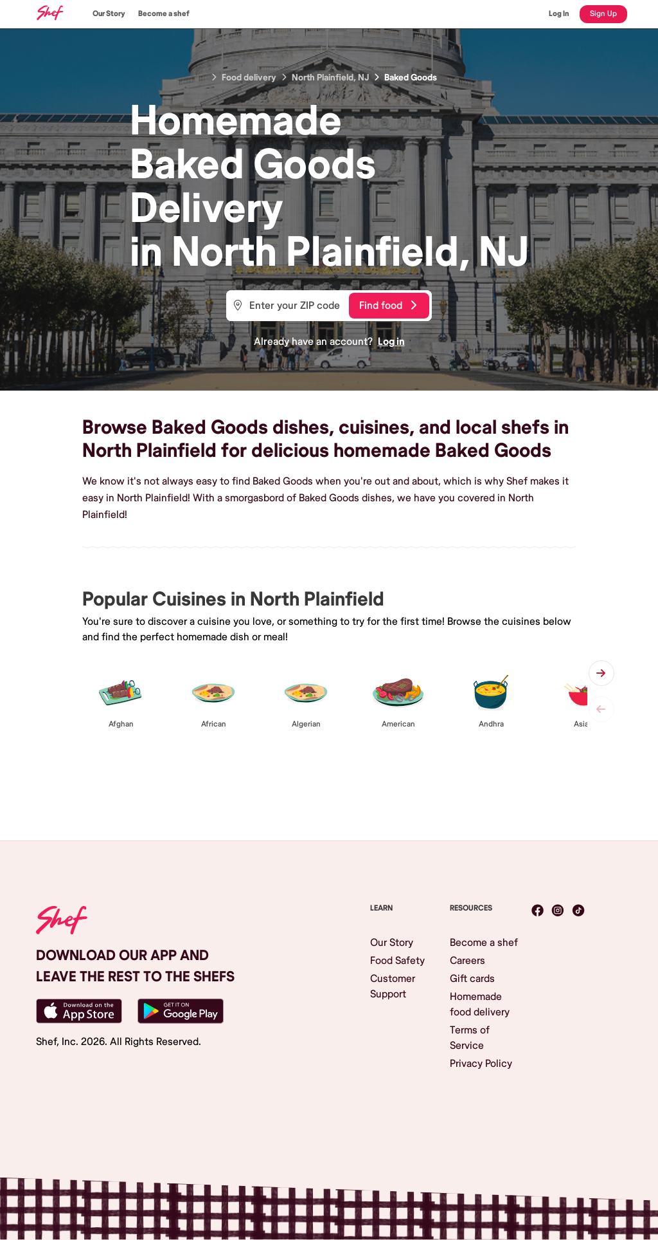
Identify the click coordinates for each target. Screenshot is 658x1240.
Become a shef (164, 14)
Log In (559, 14)
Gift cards (472, 978)
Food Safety (397, 960)
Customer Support (392, 986)
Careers (467, 960)
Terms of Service (470, 1038)
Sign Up (603, 14)
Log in (391, 341)
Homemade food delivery (480, 1004)
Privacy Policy (481, 1063)
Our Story (109, 14)
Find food (387, 305)
